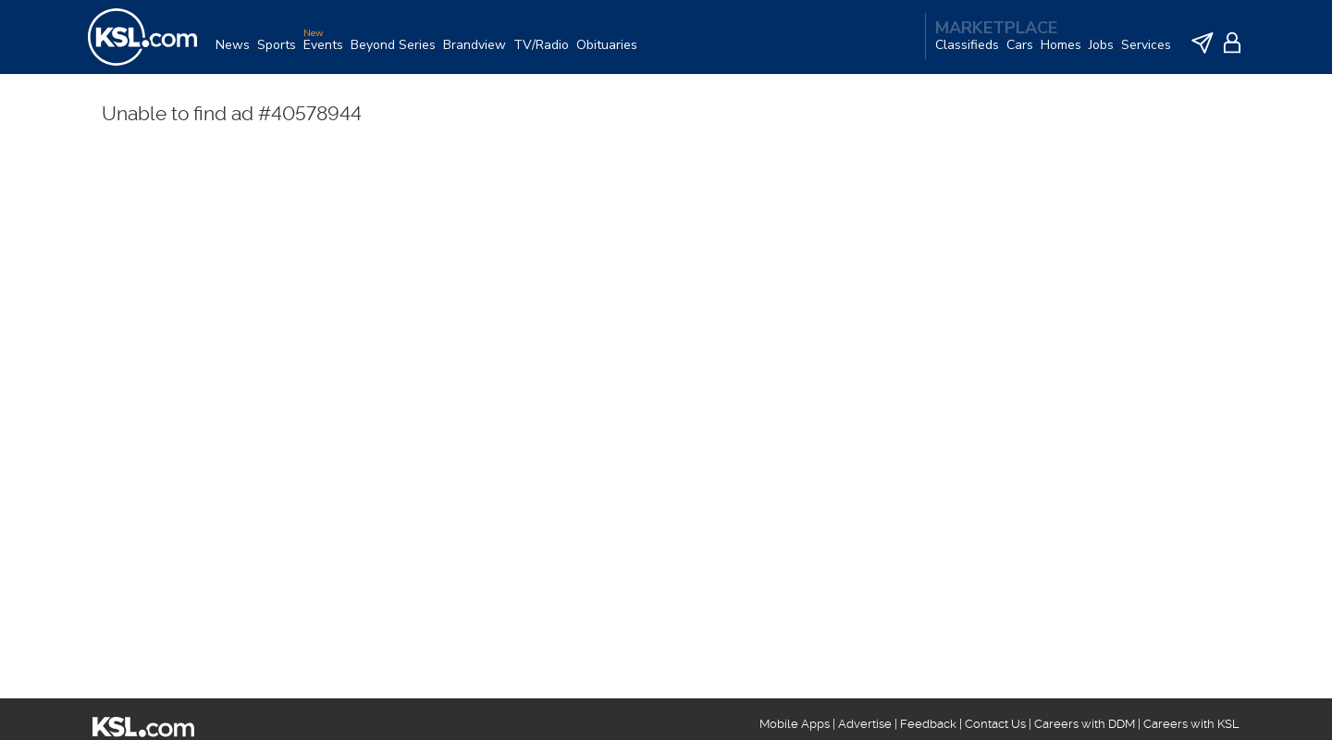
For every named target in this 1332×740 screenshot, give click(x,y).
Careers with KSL (1191, 724)
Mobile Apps (794, 724)
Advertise (865, 724)
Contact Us (995, 724)
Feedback (928, 724)
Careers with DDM (1084, 724)
